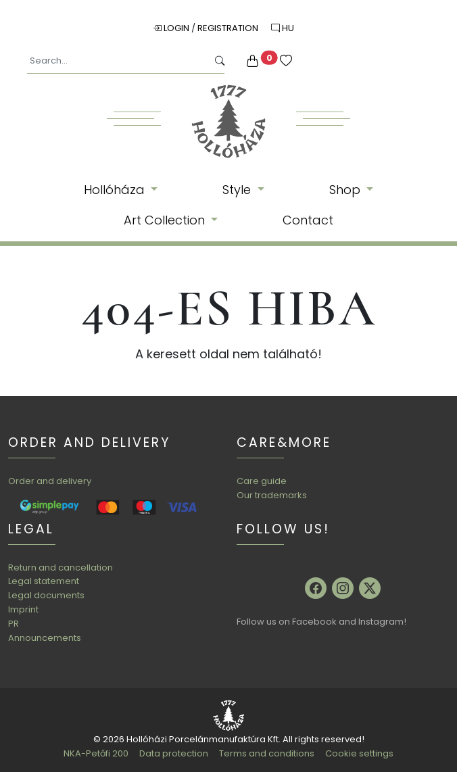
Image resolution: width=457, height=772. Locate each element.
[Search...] (117, 61)
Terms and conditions (266, 753)
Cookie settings (359, 753)
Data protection (173, 753)
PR (13, 623)
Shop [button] (346, 189)
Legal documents (46, 595)
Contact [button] (308, 220)
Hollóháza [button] (116, 189)
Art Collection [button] (166, 220)
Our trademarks (272, 495)
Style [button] (238, 189)
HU (282, 28)
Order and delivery (49, 481)
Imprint (23, 609)
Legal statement (43, 581)
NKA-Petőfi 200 (96, 753)
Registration (228, 28)
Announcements (44, 637)
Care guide (262, 481)
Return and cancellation (60, 567)
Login (172, 28)
